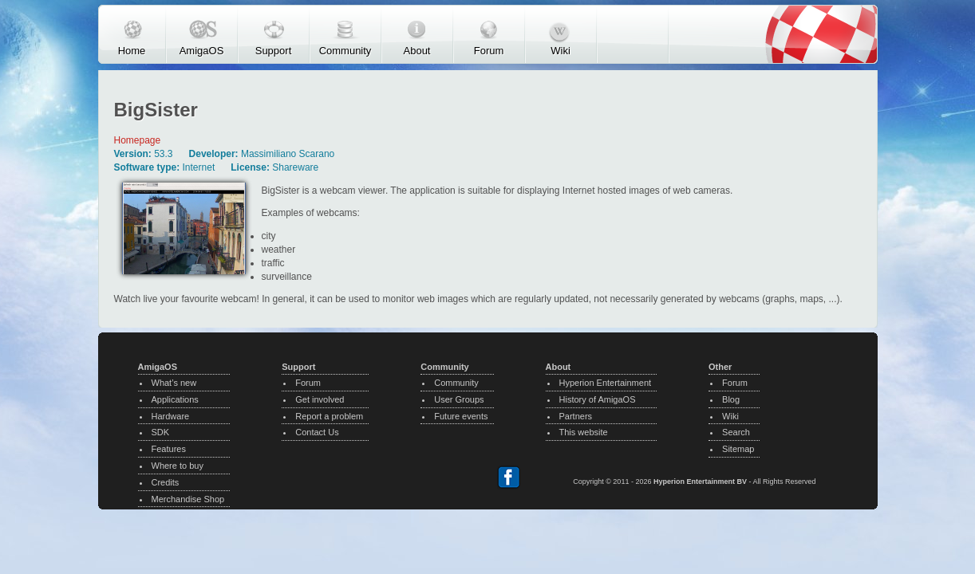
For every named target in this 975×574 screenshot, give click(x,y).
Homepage (137, 140)
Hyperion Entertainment (605, 382)
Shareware (295, 167)
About (417, 50)
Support (273, 50)
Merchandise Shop (188, 499)
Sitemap (738, 449)
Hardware (171, 416)
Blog (731, 399)
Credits (166, 482)
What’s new (174, 382)
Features (169, 449)
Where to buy (177, 465)
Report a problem (329, 416)
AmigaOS (202, 50)
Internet (199, 167)
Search (736, 432)
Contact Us (316, 432)
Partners (576, 416)
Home (132, 50)
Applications (175, 399)
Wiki (560, 50)
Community (345, 50)
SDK (161, 432)
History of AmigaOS (597, 399)
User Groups (459, 399)
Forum (489, 50)
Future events (461, 416)
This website (583, 432)
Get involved (319, 399)
